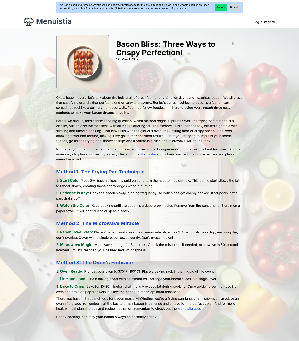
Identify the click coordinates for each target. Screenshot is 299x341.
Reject (234, 7)
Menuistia (54, 21)
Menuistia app (152, 154)
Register (269, 22)
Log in (258, 22)
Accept (220, 7)
